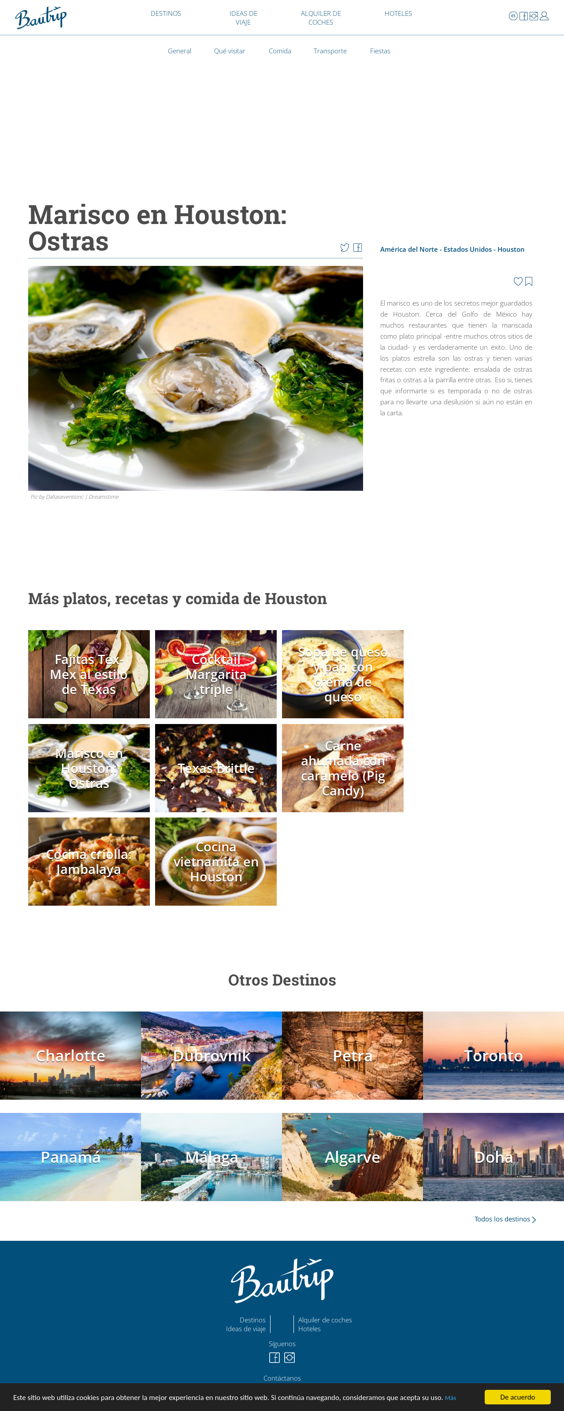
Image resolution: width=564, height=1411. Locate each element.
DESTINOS (166, 13)
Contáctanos (282, 1378)
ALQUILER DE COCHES (321, 17)
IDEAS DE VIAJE (243, 17)
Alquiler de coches (325, 1319)
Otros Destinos (282, 979)
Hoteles (309, 1328)
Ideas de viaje (246, 1328)
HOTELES (398, 13)
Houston (511, 249)
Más (450, 1398)
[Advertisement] (456, 498)
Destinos (253, 1319)
